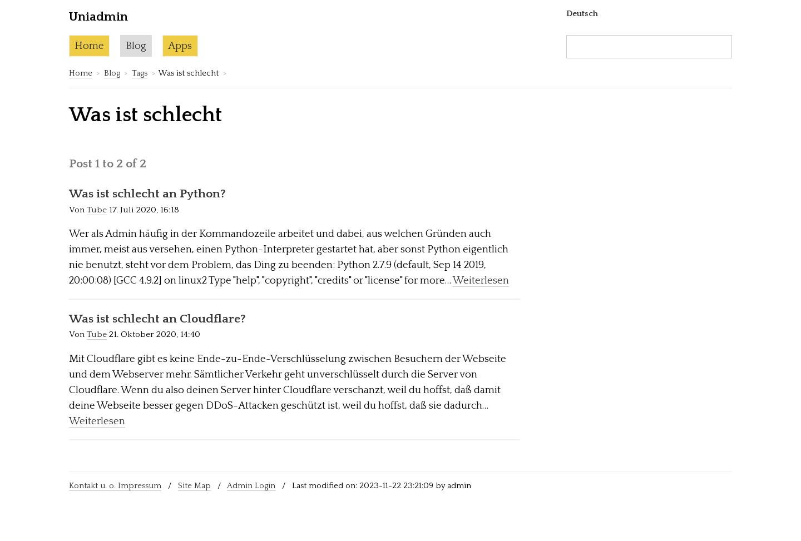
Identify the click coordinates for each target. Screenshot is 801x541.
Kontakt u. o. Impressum (115, 485)
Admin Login (251, 485)
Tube (97, 210)
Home (89, 46)
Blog (136, 46)
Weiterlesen (481, 280)
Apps (180, 46)
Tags (139, 73)
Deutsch (582, 13)
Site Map (194, 485)
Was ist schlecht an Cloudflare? (157, 319)
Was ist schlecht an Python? (147, 194)
